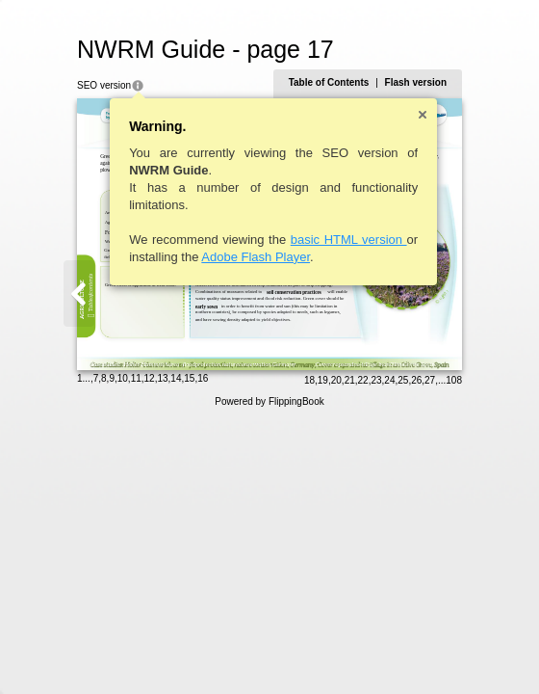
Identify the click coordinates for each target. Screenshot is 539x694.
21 (350, 380)
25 (403, 380)
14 (175, 378)
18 (309, 380)
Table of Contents (329, 82)
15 (189, 378)
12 (149, 378)
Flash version (416, 82)
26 (416, 380)
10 (122, 378)
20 (336, 380)
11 (136, 378)
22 (363, 380)
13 (162, 378)
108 (454, 380)
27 (429, 380)
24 (389, 380)
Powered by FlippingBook (269, 401)
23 (376, 380)
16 (202, 378)
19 (323, 380)
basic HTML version (349, 239)
